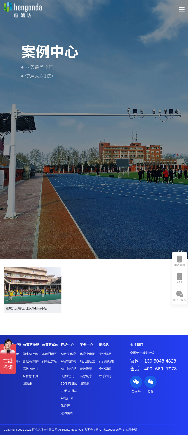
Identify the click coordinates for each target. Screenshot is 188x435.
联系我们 (105, 376)
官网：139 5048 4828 (153, 361)
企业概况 (105, 354)
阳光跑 (27, 383)
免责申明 (131, 429)
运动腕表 (67, 413)
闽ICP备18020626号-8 (110, 429)
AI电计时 (67, 398)
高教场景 (86, 376)
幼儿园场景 (87, 361)
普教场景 (86, 368)
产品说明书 (106, 361)
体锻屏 (65, 405)
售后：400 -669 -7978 (153, 368)
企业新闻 (105, 368)
